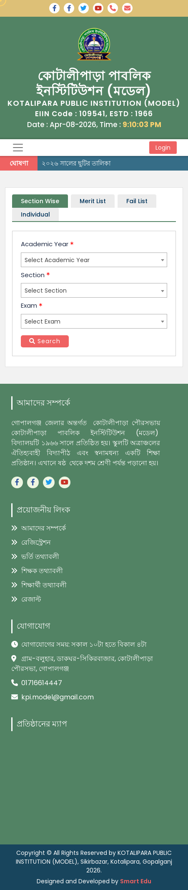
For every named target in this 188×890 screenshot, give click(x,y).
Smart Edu (135, 881)
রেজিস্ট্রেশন (31, 542)
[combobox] (94, 259)
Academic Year (47, 244)
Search (44, 341)
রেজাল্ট (26, 599)
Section (35, 274)
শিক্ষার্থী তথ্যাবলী (39, 585)
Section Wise (40, 201)
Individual (35, 214)
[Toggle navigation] (18, 147)
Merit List (93, 201)
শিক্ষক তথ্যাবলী (37, 571)
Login (162, 147)
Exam (31, 305)
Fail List (137, 201)
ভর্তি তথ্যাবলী (35, 556)
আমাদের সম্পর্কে (38, 528)
